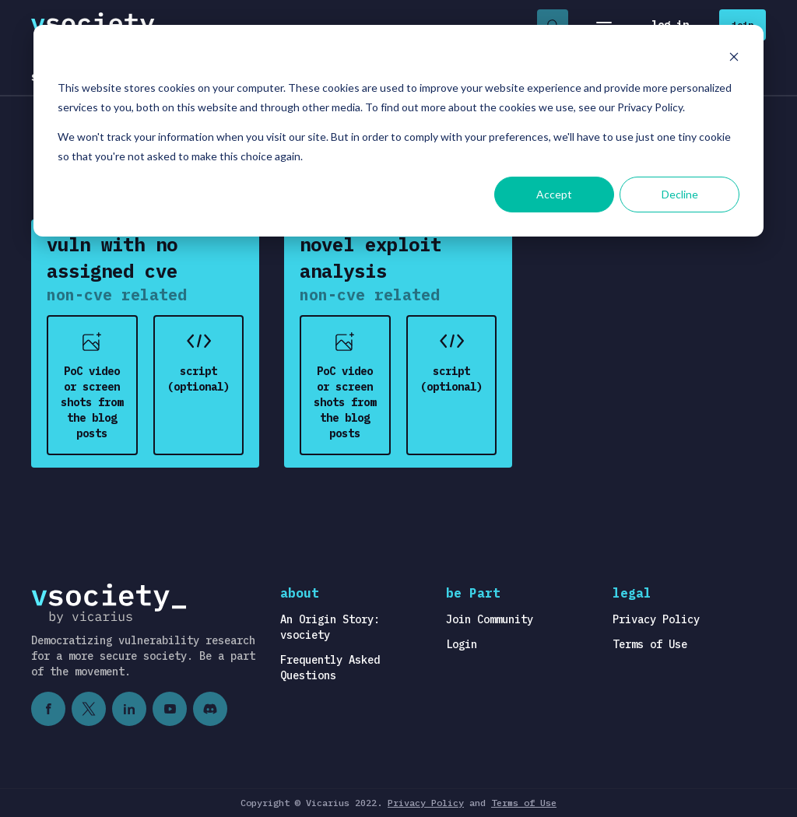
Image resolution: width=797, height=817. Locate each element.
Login (461, 644)
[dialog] (398, 131)
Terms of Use (650, 644)
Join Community (489, 619)
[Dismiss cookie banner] (734, 58)
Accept (554, 194)
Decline (680, 194)
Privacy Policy (656, 619)
